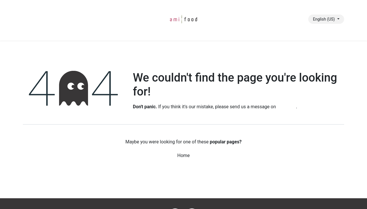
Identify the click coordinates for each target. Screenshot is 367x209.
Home (183, 155)
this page (286, 106)
